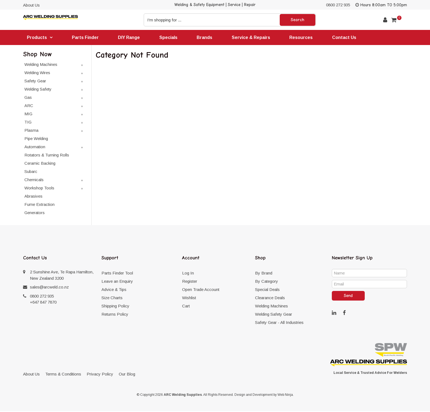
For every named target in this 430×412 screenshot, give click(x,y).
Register (189, 282)
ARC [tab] (28, 106)
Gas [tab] (28, 98)
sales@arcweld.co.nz (49, 287)
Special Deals (267, 290)
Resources (303, 37)
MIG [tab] (28, 114)
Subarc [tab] (30, 172)
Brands (206, 37)
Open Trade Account (200, 290)
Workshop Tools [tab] (39, 188)
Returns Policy (114, 315)
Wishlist (189, 298)
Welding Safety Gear (273, 315)
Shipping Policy (115, 306)
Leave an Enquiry (117, 282)
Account (385, 20)
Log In (188, 273)
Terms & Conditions (63, 374)
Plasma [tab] (31, 131)
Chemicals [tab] (34, 180)
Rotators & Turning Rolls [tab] (46, 155)
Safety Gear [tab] (35, 81)
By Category (266, 282)
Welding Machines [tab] (40, 65)
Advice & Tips (113, 290)
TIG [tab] (28, 122)
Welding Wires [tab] (37, 73)
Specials (170, 37)
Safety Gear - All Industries (279, 323)
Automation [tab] (34, 147)
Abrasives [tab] (33, 197)
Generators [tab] (34, 213)
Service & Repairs (253, 37)
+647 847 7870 (43, 303)
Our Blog (127, 374)
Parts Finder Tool (117, 273)
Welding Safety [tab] (38, 90)
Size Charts (112, 298)
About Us (31, 5)
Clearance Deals (270, 298)
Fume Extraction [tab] (39, 205)
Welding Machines (271, 306)
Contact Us (347, 37)
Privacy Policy (100, 374)
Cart (186, 306)
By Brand (263, 273)
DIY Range (130, 37)
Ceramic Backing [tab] (39, 164)
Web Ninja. (286, 395)
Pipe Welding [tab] (36, 139)
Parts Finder (85, 37)
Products (37, 37)
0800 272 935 (338, 4)
